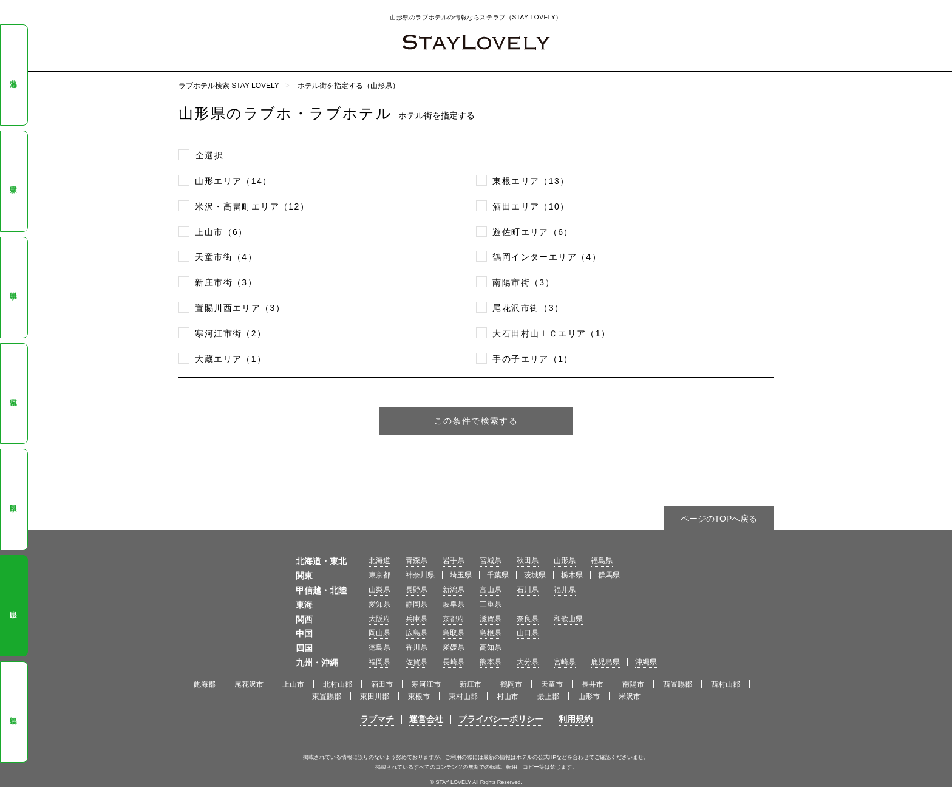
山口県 (528, 633)
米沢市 (630, 696)
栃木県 (572, 575)
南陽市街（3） (523, 282)
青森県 (13, 181)
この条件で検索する (476, 421)
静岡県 (416, 604)
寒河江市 (426, 684)
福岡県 (379, 662)
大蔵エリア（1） (230, 359)
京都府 (453, 619)
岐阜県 (453, 604)
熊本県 (490, 662)
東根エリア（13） (530, 181)
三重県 (490, 604)
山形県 (13, 606)
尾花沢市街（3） (527, 308)
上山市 (293, 684)
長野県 (416, 589)
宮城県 (13, 393)
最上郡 (548, 696)
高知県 (490, 647)
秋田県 (13, 500)
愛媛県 (453, 647)
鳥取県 (453, 633)
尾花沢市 (249, 684)
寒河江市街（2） (230, 333)
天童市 (552, 684)
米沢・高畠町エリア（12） (252, 206)
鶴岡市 (511, 684)
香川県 (416, 647)
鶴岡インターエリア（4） (546, 257)
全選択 (209, 155)
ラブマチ (377, 719)
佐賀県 (416, 662)
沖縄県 (646, 662)
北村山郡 (337, 684)
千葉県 (498, 575)
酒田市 (382, 684)
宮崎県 (565, 662)
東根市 (419, 696)
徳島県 (379, 647)
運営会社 (426, 719)
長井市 (593, 684)
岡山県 (379, 633)
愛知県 (379, 604)
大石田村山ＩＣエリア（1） (551, 333)
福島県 (13, 712)
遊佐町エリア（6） (532, 232)
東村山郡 (463, 696)
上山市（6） (221, 232)
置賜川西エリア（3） (240, 308)
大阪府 (379, 619)
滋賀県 (490, 619)
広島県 (416, 633)
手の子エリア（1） (532, 359)
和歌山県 (568, 619)
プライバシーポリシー (500, 719)
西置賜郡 (677, 684)
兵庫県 (416, 619)
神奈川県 (420, 575)
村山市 (507, 696)
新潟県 (453, 589)
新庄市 (470, 684)
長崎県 (453, 662)
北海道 (13, 75)
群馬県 (609, 575)
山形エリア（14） (233, 181)
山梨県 (379, 589)
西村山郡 (725, 684)
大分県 (528, 662)
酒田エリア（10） (530, 206)
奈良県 (528, 619)
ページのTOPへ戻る (719, 518)
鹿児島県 (605, 662)
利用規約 (576, 719)
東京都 (379, 575)
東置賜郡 (326, 696)
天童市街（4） (226, 257)
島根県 (490, 633)
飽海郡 (205, 684)
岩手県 (13, 287)
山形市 (589, 696)
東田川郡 (374, 696)
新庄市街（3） (226, 282)
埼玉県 (461, 575)
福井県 (565, 589)
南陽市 (633, 684)
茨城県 (535, 575)
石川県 (528, 589)
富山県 (490, 589)
